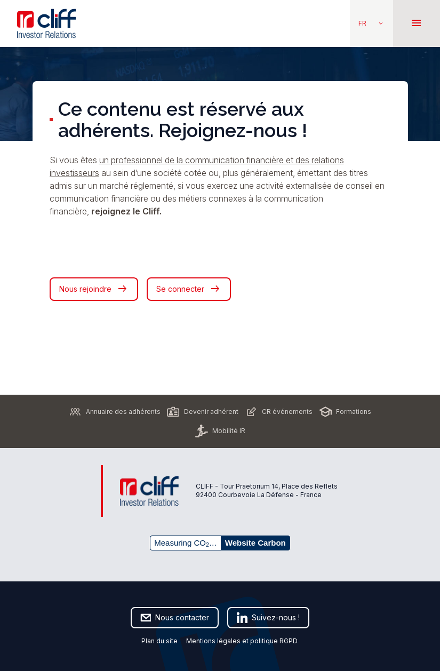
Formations (345, 411)
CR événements (279, 411)
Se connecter (188, 289)
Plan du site (159, 641)
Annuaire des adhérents (115, 411)
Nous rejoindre (94, 289)
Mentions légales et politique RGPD (242, 641)
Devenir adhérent (202, 411)
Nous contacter (174, 617)
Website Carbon (255, 542)
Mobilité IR (220, 431)
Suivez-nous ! (268, 617)
